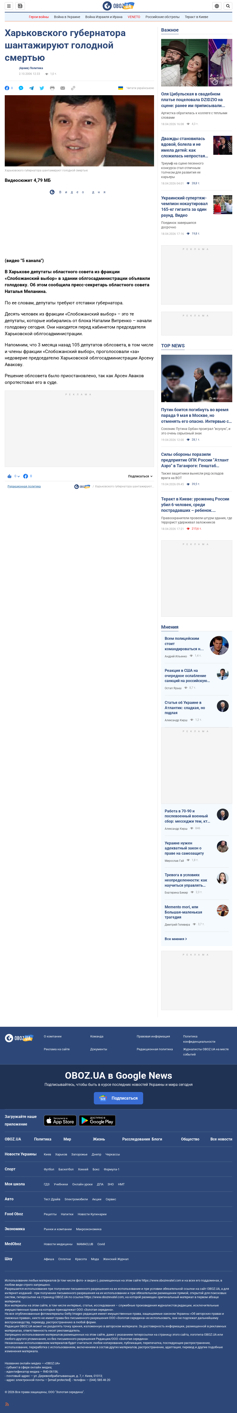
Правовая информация (153, 1036)
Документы (98, 1049)
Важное (170, 30)
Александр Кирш (176, 720)
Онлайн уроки (82, 1184)
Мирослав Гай (174, 860)
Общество (190, 1139)
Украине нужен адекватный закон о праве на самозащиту (184, 848)
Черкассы (112, 1154)
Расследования (136, 1139)
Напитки (67, 1214)
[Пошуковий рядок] (228, 5)
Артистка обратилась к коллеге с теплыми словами (194, 115)
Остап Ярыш (173, 688)
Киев (47, 1154)
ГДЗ (47, 1184)
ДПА (100, 1184)
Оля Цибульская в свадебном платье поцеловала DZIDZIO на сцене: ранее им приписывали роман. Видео (192, 99)
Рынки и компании (58, 1229)
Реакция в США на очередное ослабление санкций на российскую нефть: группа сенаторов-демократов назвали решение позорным (188, 675)
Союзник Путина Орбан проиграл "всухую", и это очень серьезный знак (195, 431)
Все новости (221, 1139)
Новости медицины (58, 1244)
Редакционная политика (24, 486)
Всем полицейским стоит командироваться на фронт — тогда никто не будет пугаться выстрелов (183, 643)
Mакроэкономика (88, 1229)
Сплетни (64, 1259)
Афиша (49, 1259)
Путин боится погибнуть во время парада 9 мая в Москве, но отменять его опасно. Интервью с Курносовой (195, 415)
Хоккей (83, 1169)
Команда (96, 1036)
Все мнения (174, 939)
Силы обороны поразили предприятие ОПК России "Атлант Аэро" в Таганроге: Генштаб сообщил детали (195, 460)
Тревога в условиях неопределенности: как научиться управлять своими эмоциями (186, 880)
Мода (95, 1259)
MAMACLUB (85, 1244)
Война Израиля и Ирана (104, 17)
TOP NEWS (173, 346)
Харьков (61, 1154)
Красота (81, 1259)
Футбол (49, 1169)
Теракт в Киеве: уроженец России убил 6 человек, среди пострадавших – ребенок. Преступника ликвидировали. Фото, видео (195, 504)
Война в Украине (67, 17)
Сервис (111, 1199)
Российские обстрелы (163, 17)
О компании (53, 1036)
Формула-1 (111, 1169)
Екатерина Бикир (176, 892)
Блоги (157, 1139)
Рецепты (50, 1214)
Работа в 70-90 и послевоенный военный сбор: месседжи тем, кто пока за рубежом (187, 816)
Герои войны (39, 17)
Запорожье (79, 1154)
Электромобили (76, 1199)
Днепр (96, 1154)
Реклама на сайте (57, 1049)
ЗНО (111, 1184)
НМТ (121, 1184)
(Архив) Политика (31, 68)
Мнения (169, 627)
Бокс (96, 1169)
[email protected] (59, 1380)
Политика (42, 1139)
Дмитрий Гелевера (177, 924)
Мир (67, 1139)
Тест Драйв (52, 1199)
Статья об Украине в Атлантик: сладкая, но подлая (185, 707)
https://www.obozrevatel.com (161, 1280)
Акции (96, 1199)
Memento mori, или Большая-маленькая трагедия (183, 912)
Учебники (61, 1184)
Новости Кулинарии (92, 1214)
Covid (101, 1244)
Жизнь (99, 1139)
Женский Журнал (116, 1259)
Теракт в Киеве (196, 17)
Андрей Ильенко (176, 656)
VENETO (134, 17)
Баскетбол (66, 1169)
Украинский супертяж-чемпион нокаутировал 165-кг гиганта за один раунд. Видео (184, 206)
